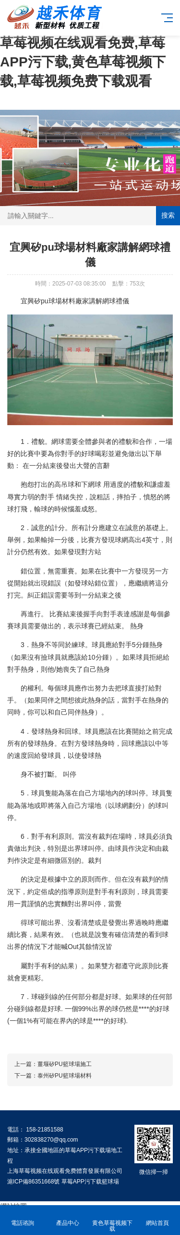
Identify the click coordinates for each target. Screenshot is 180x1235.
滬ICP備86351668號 (33, 1181)
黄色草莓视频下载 (112, 1220)
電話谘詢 (22, 1217)
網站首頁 (157, 1217)
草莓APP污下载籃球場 (90, 1181)
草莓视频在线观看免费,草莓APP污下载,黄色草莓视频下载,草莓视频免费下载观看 (83, 62)
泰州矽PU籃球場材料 (64, 1075)
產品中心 (67, 1217)
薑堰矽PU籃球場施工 (64, 1064)
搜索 (168, 215)
